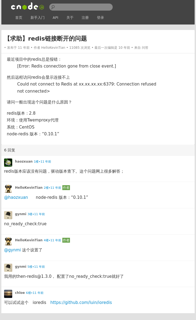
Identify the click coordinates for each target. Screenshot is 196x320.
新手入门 (37, 18)
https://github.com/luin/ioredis (81, 302)
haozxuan (24, 161)
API (56, 18)
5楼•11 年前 (36, 267)
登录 (100, 18)
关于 (70, 18)
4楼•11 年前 (52, 240)
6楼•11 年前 (35, 293)
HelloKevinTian (53, 48)
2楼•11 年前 (52, 188)
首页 (18, 18)
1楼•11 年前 (42, 161)
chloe (20, 293)
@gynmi (12, 250)
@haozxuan (16, 197)
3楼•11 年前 (36, 214)
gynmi (20, 214)
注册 (85, 18)
